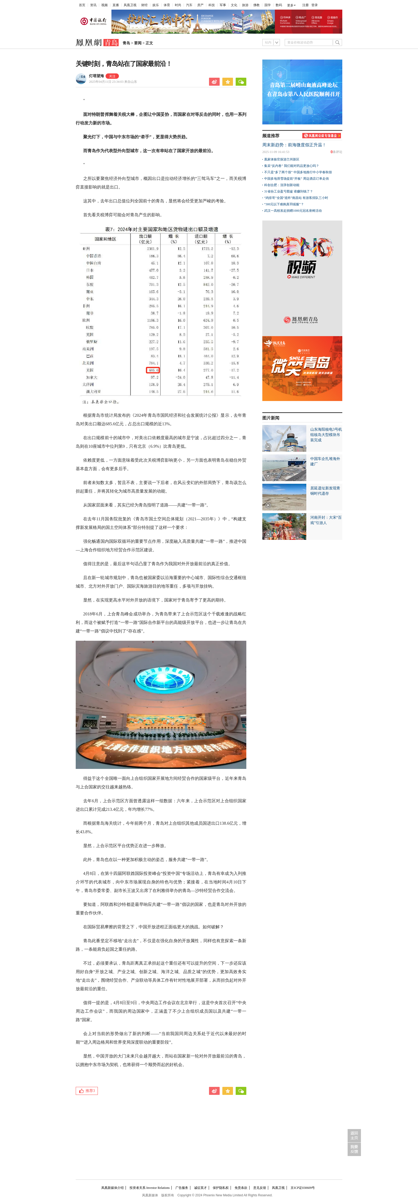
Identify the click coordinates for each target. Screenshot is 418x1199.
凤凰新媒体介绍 (112, 1188)
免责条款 (241, 1188)
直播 (115, 5)
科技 (211, 5)
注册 (305, 5)
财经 (144, 5)
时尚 (178, 5)
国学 (267, 5)
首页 (82, 5)
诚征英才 (200, 1188)
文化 (234, 5)
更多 (290, 5)
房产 (200, 5)
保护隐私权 (221, 1188)
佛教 (256, 5)
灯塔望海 (96, 76)
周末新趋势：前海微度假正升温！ (294, 145)
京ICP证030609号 (303, 1188)
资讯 (93, 5)
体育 (167, 5)
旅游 (245, 5)
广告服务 (181, 1188)
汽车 (189, 5)
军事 (223, 5)
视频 (104, 5)
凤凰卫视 (130, 5)
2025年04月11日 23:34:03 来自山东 (113, 82)
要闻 (138, 43)
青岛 (126, 43)
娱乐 (155, 5)
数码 (279, 5)
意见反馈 (259, 1188)
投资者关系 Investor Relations (150, 1188)
